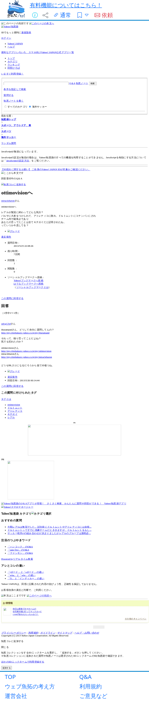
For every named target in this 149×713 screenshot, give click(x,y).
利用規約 (90, 686)
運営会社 (16, 696)
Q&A (85, 676)
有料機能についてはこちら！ (66, 5)
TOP (10, 676)
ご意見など (93, 696)
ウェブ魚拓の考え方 (30, 686)
